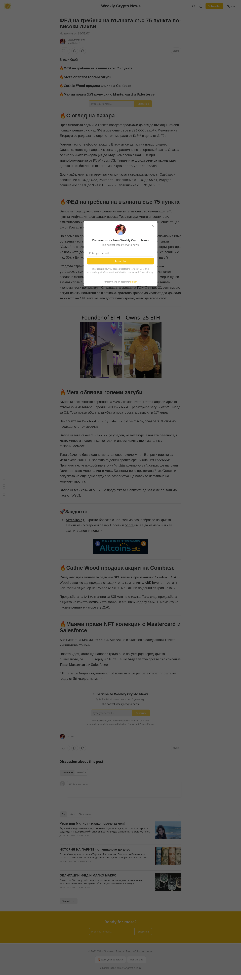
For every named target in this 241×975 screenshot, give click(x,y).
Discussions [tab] (85, 814)
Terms (129, 951)
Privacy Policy (146, 272)
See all (68, 901)
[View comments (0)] (74, 51)
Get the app (136, 959)
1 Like (70, 736)
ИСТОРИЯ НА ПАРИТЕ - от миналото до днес (95, 849)
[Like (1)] (65, 51)
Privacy (120, 951)
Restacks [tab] (81, 772)
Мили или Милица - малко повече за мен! (92, 823)
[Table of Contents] (3, 487)
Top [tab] (63, 814)
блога (129, 525)
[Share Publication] (200, 6)
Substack (104, 967)
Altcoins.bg (75, 520)
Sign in (231, 6)
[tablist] (74, 772)
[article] (120, 831)
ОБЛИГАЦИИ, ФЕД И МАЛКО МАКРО (88, 875)
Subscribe (214, 6)
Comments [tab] (67, 772)
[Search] (193, 6)
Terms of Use (137, 268)
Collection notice (143, 951)
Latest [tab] (72, 814)
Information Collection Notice (119, 272)
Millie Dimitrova (76, 39)
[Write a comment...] (124, 789)
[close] (152, 225)
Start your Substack (110, 959)
